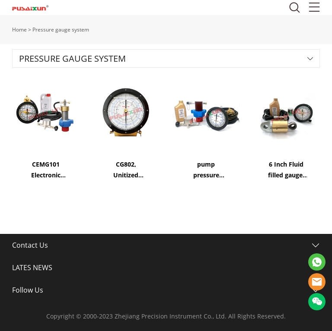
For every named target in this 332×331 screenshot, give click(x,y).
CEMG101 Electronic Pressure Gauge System (46, 170)
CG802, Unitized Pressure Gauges (126, 170)
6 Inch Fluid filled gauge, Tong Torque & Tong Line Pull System (286, 170)
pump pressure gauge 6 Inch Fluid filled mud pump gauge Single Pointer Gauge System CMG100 (206, 170)
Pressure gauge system (60, 29)
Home (19, 29)
